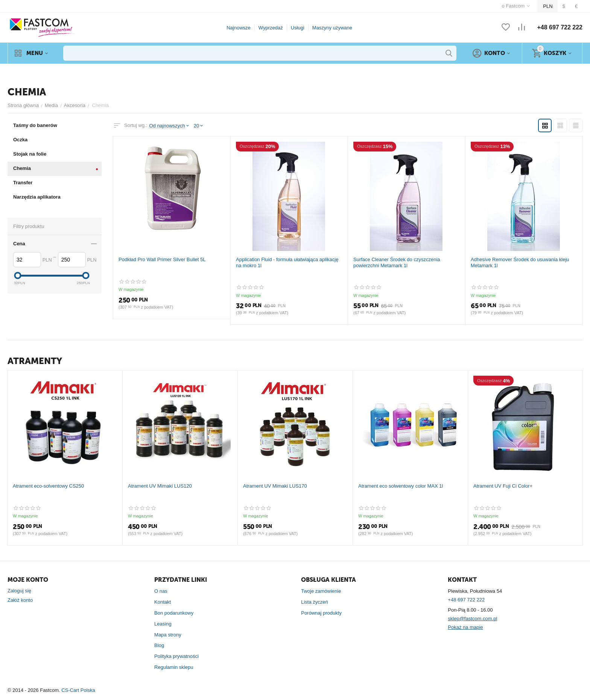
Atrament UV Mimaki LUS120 (160, 486)
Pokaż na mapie (465, 627)
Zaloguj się (19, 590)
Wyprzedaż (271, 28)
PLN (547, 6)
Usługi (297, 28)
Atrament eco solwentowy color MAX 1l (400, 486)
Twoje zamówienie (321, 591)
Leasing (163, 624)
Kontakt (162, 602)
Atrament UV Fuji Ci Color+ (502, 486)
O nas (160, 591)
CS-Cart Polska (78, 690)
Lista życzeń (314, 602)
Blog (159, 645)
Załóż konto (20, 600)
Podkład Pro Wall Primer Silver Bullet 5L (162, 259)
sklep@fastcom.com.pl (472, 618)
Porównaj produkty (321, 613)
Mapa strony (167, 635)
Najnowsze (239, 28)
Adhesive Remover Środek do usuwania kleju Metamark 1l (520, 262)
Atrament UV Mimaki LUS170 (275, 486)
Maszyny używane (332, 28)
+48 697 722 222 (559, 27)
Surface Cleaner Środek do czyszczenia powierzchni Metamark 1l (396, 262)
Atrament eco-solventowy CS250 (48, 486)
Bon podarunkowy (173, 613)
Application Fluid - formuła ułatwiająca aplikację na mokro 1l (287, 262)
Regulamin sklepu (173, 667)
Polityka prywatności (176, 656)
